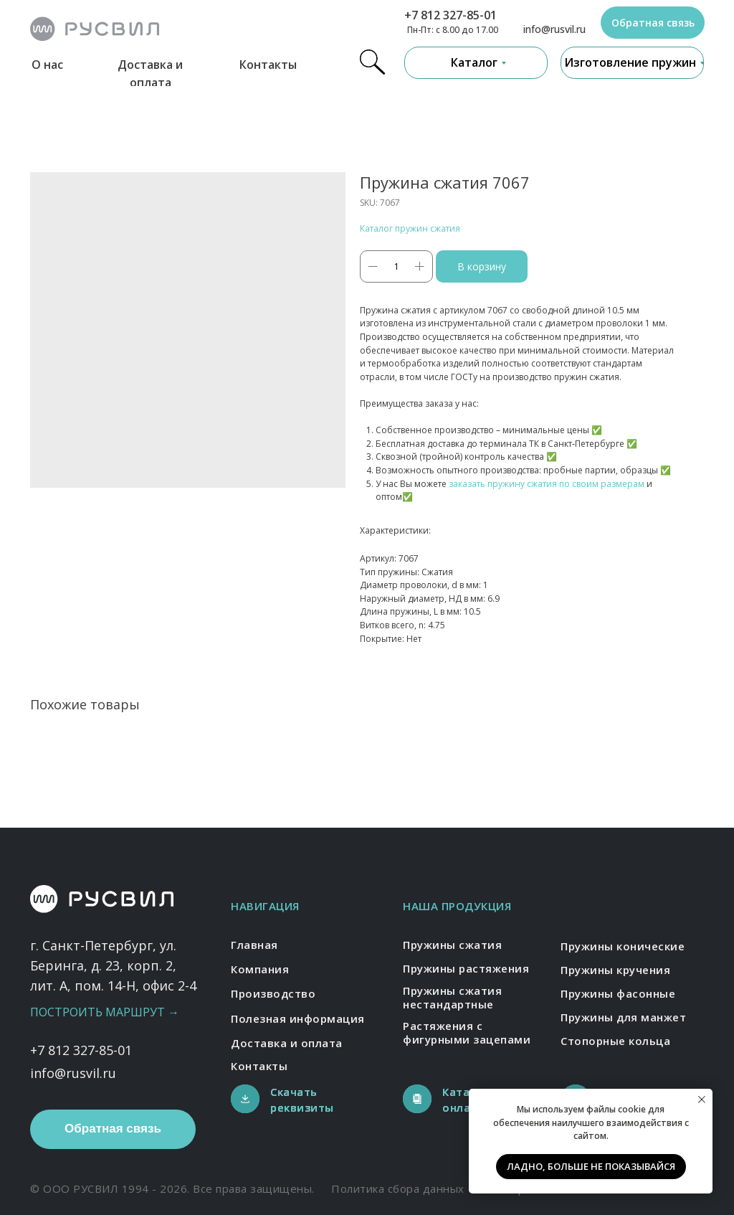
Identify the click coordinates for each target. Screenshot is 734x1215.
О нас (47, 64)
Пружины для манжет (623, 1017)
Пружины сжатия (452, 944)
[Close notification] (702, 1099)
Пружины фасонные (618, 993)
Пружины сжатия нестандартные (452, 997)
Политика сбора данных (397, 1188)
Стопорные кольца (615, 1041)
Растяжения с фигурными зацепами (466, 1032)
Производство (273, 993)
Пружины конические (623, 946)
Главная (254, 944)
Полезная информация (298, 1018)
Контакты (268, 64)
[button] (653, 22)
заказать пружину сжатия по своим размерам (546, 484)
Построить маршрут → (104, 1012)
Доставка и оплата (287, 1043)
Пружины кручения (615, 970)
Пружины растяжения (466, 968)
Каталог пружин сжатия (410, 228)
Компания (260, 969)
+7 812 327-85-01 (450, 15)
